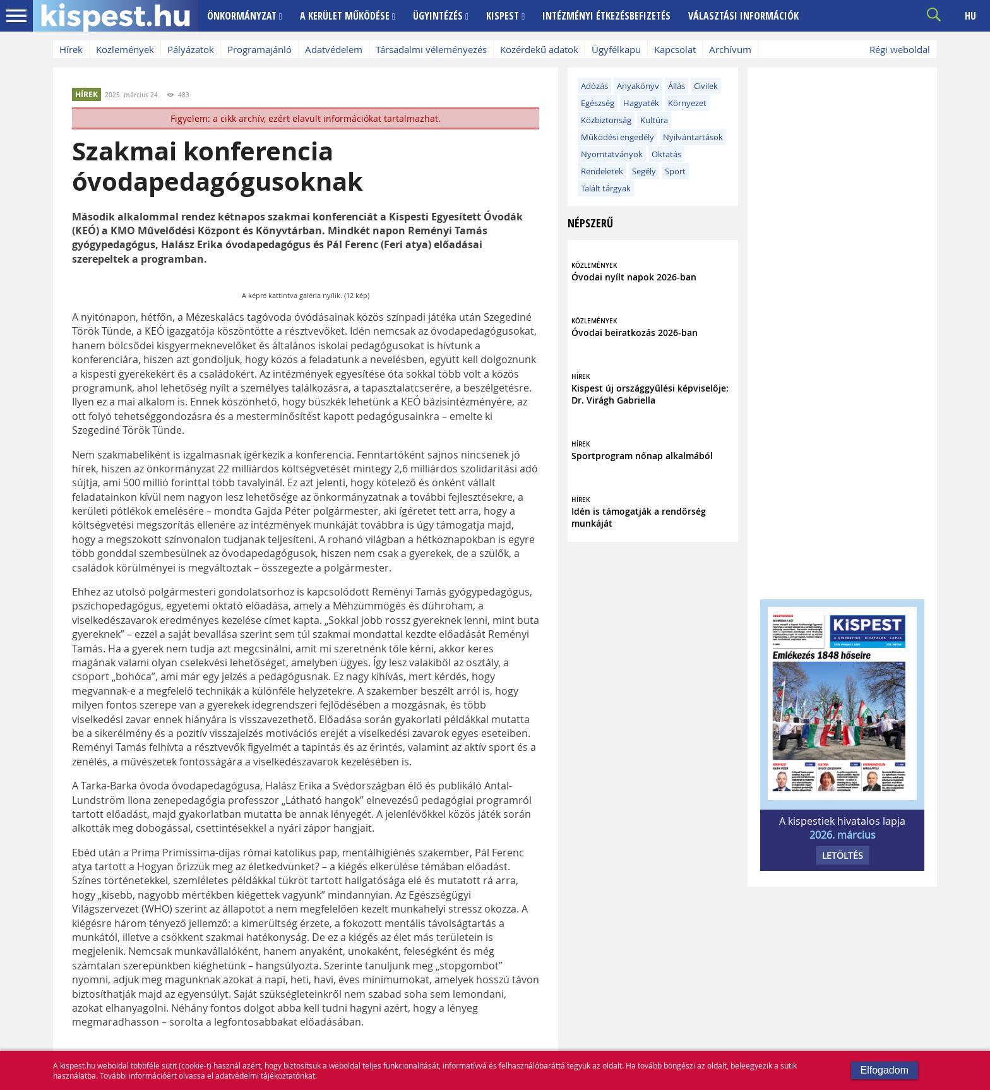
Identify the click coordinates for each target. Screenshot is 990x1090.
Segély (644, 171)
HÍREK (86, 94)
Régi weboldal (899, 49)
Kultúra (654, 120)
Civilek (706, 86)
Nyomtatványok (612, 154)
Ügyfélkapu (616, 49)
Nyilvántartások (693, 137)
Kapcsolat (675, 49)
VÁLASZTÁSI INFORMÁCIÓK (743, 16)
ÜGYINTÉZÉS (440, 16)
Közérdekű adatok (539, 49)
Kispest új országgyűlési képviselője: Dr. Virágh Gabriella (650, 394)
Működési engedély (617, 137)
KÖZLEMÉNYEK (594, 265)
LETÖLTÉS (842, 855)
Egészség (597, 103)
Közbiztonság (606, 120)
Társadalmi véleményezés (431, 49)
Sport (675, 171)
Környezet (687, 103)
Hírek (71, 49)
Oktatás (666, 154)
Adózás (594, 86)
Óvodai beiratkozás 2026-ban (634, 332)
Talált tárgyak (606, 188)
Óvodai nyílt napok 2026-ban (633, 277)
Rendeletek (602, 171)
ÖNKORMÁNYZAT (244, 16)
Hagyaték (641, 103)
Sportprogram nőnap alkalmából (642, 456)
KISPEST (505, 16)
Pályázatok (190, 49)
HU (970, 16)
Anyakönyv (638, 86)
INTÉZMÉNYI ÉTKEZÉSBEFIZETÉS (606, 16)
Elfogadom (885, 1070)
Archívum (730, 49)
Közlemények (125, 49)
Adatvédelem (333, 49)
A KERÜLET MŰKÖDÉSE (347, 16)
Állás (676, 86)
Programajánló (259, 49)
